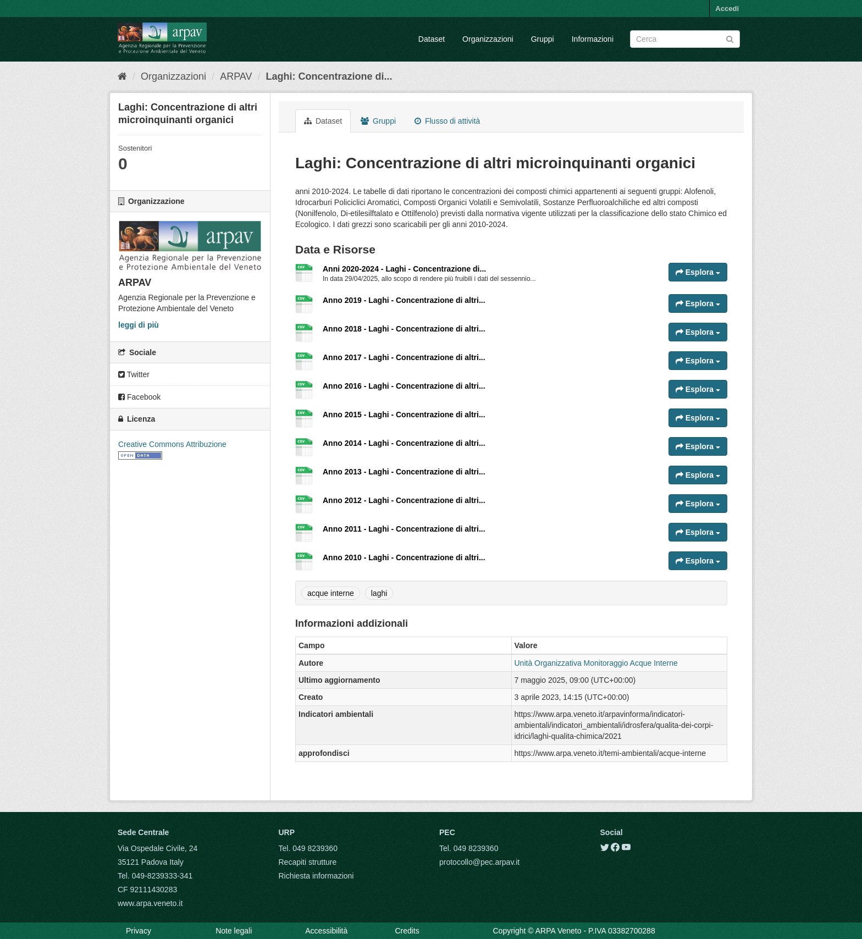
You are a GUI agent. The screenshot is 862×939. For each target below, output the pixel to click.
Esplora (698, 272)
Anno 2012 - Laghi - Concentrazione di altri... (404, 500)
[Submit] (729, 38)
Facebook (139, 397)
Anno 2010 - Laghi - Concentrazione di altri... (404, 557)
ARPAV (236, 76)
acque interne (330, 593)
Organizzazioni (487, 39)
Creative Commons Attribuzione (172, 444)
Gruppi (542, 39)
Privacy (138, 930)
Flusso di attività (447, 121)
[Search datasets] (685, 39)
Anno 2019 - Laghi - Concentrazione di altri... (404, 300)
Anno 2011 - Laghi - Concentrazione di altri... (404, 528)
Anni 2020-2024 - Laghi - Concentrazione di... (404, 268)
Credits (407, 930)
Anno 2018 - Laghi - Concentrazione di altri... (404, 328)
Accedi (727, 8)
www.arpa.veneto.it (150, 903)
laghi (379, 593)
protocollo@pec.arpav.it (479, 862)
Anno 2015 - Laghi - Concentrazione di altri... (404, 414)
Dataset (431, 39)
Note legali (234, 930)
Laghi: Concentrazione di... (329, 76)
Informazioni (593, 39)
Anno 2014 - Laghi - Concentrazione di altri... (404, 443)
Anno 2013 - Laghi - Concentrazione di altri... (404, 471)
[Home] (122, 76)
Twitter (134, 374)
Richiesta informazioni (316, 875)
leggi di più (138, 325)
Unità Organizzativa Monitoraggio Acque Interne (596, 663)
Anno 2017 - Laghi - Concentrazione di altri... (404, 357)
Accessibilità (326, 930)
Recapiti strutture (308, 862)
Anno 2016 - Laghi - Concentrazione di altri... (404, 386)
